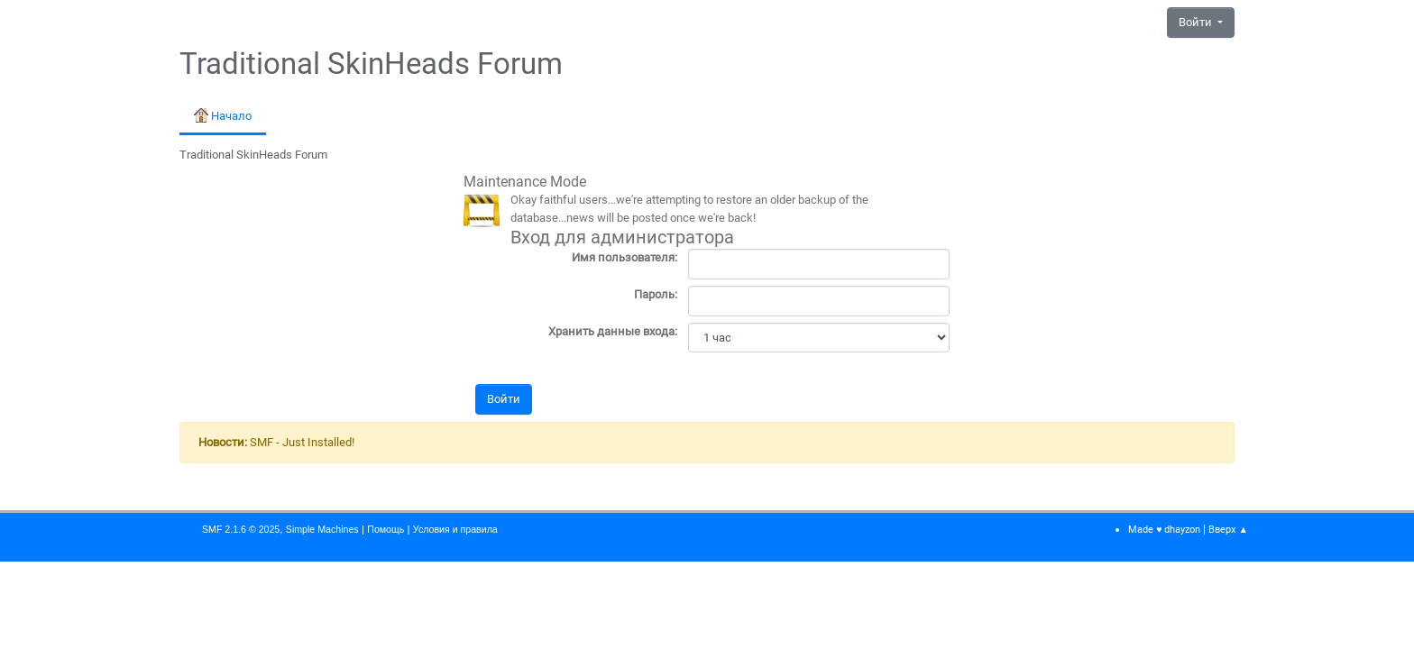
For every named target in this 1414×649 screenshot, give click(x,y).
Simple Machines (322, 529)
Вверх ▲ (1228, 529)
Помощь (385, 529)
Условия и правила (455, 529)
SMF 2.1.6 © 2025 (241, 529)
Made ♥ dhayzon (1164, 529)
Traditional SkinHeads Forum (371, 64)
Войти (1197, 22)
